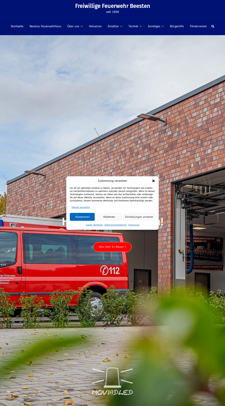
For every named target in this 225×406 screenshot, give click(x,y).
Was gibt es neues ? (112, 246)
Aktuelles (95, 26)
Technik (133, 26)
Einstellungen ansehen (139, 216)
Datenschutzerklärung (115, 225)
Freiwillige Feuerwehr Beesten (112, 6)
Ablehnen (109, 216)
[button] (153, 181)
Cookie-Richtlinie (94, 225)
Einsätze (113, 26)
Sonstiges (154, 26)
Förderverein (198, 26)
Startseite (17, 26)
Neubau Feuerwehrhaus (45, 26)
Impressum (133, 225)
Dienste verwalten (81, 207)
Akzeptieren (82, 216)
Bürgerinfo (177, 26)
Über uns (73, 26)
